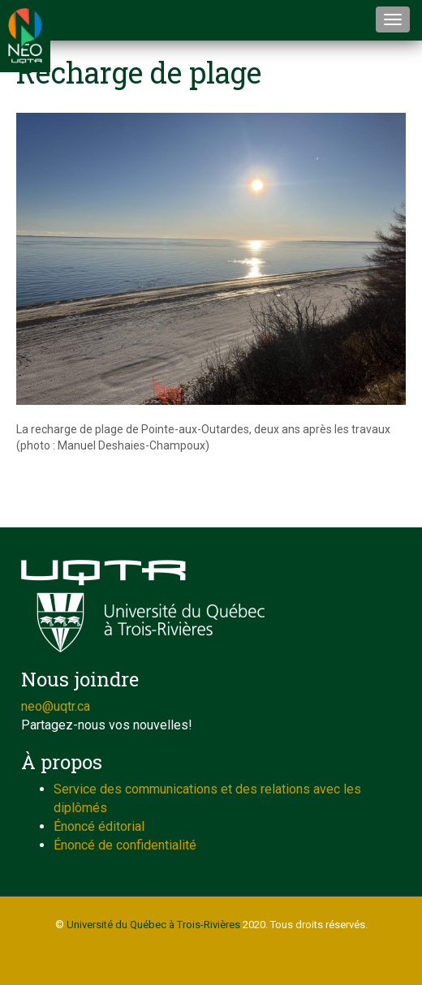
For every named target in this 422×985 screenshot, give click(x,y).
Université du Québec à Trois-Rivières (153, 924)
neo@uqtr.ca (55, 706)
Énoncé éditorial (99, 826)
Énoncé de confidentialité (125, 845)
